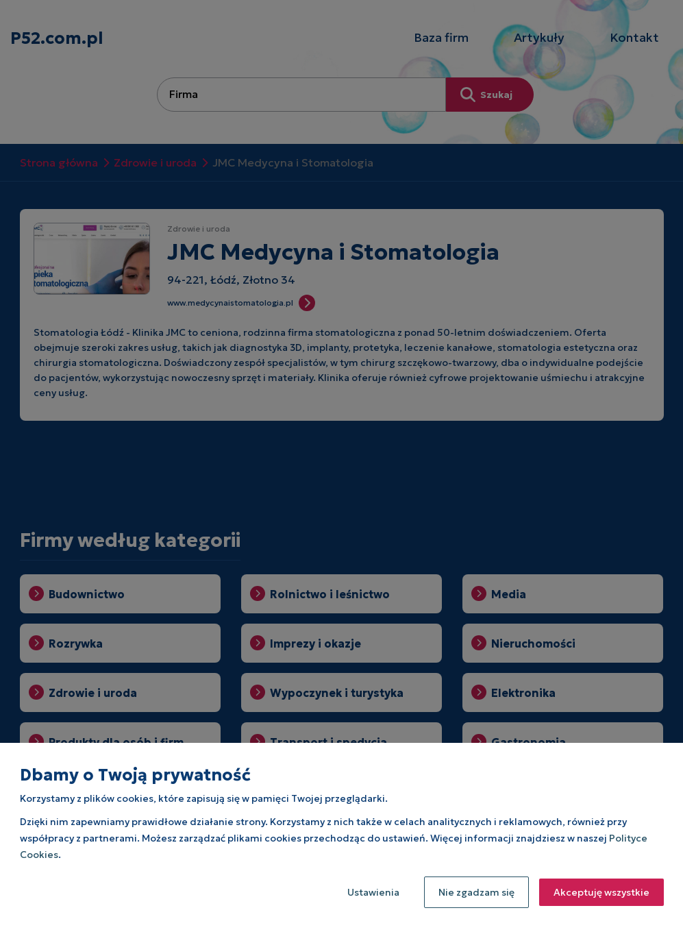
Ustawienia (373, 892)
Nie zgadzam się (476, 892)
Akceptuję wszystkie (601, 892)
